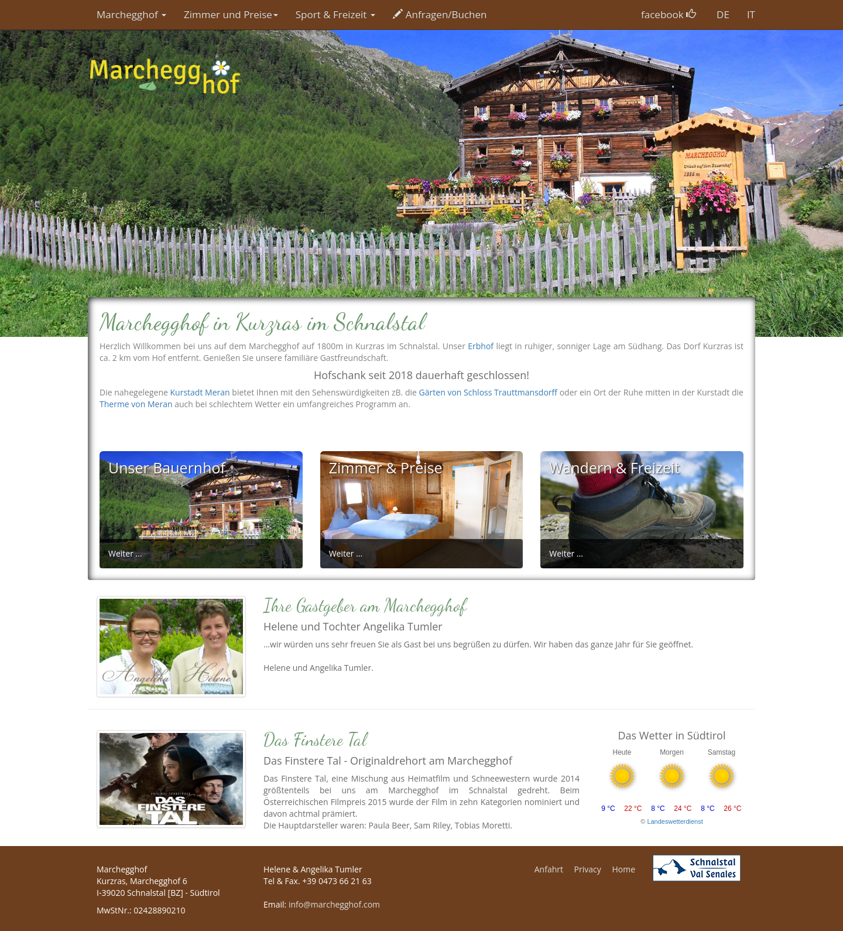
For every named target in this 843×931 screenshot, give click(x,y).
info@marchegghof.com (334, 904)
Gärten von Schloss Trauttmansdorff (488, 392)
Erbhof (481, 346)
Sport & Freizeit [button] (335, 14)
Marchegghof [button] (131, 14)
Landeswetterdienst (674, 821)
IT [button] (751, 14)
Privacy (587, 869)
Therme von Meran (136, 404)
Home (623, 869)
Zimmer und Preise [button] (231, 14)
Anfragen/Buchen (440, 14)
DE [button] (723, 14)
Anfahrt (548, 869)
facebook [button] (668, 14)
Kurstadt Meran (200, 392)
